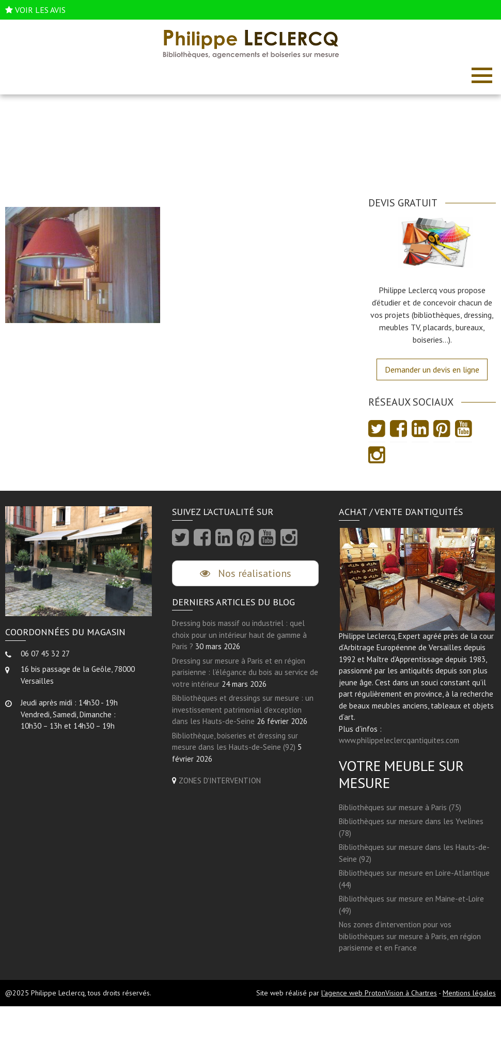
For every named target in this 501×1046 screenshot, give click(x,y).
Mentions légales (469, 992)
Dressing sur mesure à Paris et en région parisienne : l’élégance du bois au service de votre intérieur (245, 672)
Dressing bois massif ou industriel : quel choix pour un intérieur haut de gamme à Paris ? (239, 634)
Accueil (233, 150)
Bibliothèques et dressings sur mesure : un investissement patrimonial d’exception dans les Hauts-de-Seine (243, 709)
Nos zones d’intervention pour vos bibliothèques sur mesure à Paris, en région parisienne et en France (410, 936)
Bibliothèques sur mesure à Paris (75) (400, 807)
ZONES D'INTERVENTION (220, 780)
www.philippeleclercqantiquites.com (399, 740)
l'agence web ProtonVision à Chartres (379, 992)
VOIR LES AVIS (40, 10)
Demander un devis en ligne (432, 369)
